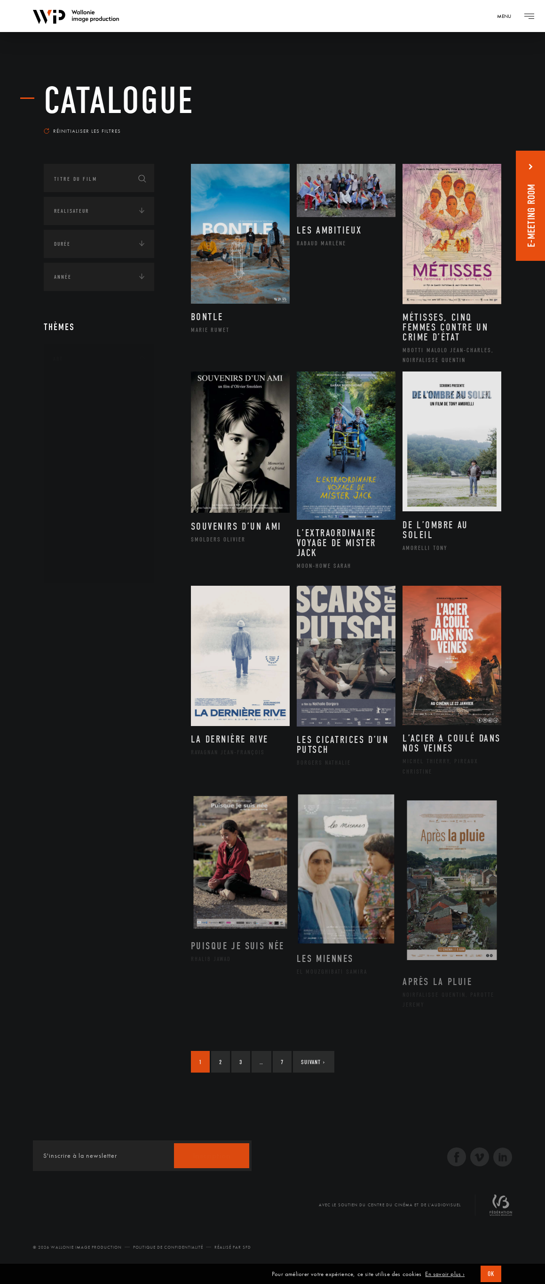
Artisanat (78, 402)
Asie (69, 672)
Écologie (66, 719)
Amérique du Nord (92, 642)
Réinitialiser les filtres (82, 131)
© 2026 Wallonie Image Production (77, 1247)
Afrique (75, 627)
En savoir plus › (445, 1274)
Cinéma (74, 431)
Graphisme (79, 447)
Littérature (80, 462)
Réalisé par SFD (232, 1247)
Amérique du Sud (89, 657)
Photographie (84, 536)
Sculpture (78, 552)
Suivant (313, 1062)
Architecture (83, 387)
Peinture (75, 506)
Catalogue (119, 100)
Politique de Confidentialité (168, 1247)
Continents (70, 599)
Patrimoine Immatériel (98, 492)
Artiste (74, 417)
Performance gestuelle (99, 521)
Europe (73, 687)
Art (58, 358)
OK (491, 1274)
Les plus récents (468, 124)
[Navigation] (507, 16)
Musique (76, 477)
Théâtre (74, 567)
